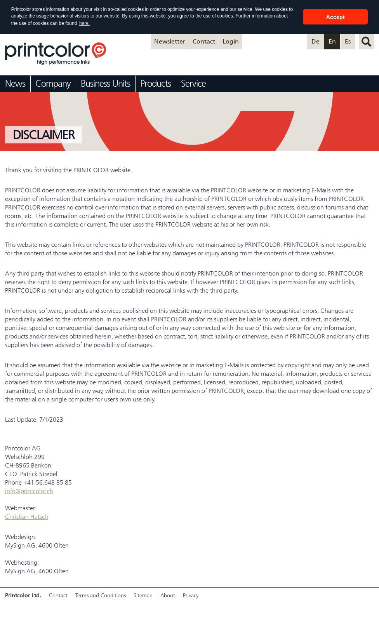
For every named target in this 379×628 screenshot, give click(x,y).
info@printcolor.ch (29, 491)
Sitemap (143, 595)
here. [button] (84, 23)
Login (231, 41)
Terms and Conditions (100, 595)
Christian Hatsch (26, 516)
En (332, 41)
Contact (204, 41)
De (315, 41)
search (366, 41)
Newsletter (169, 41)
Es (348, 41)
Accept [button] (335, 17)
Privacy (190, 595)
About (167, 595)
